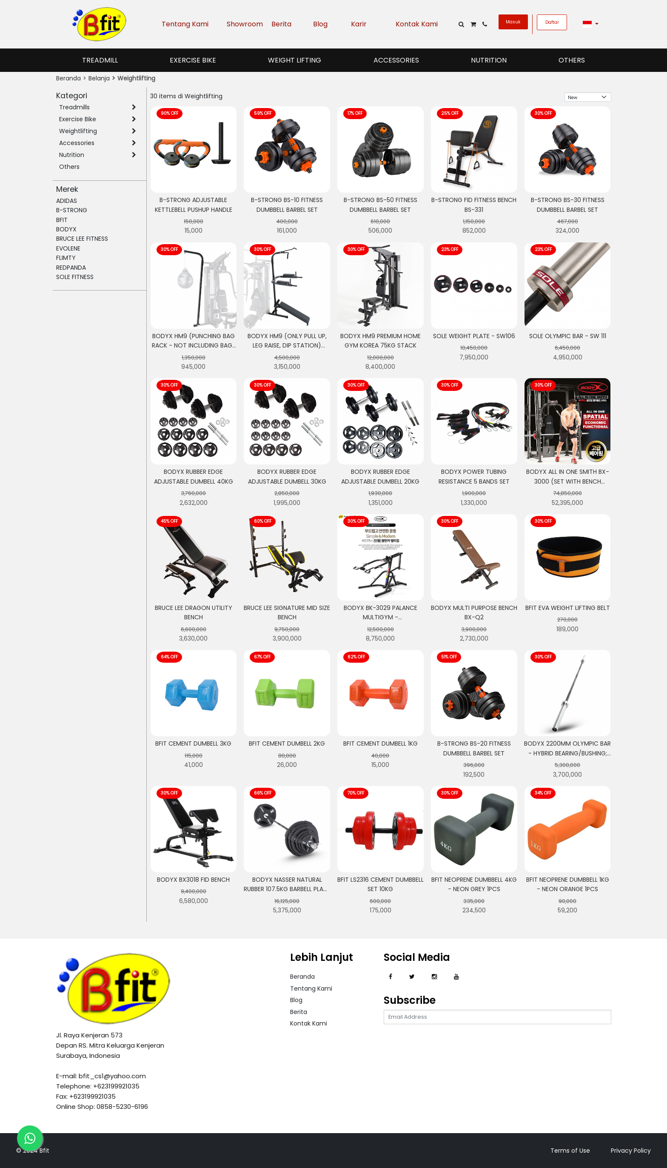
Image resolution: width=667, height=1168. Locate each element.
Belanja (99, 78)
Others (572, 60)
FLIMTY (66, 258)
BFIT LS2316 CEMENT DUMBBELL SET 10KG (380, 884)
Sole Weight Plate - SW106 (474, 336)
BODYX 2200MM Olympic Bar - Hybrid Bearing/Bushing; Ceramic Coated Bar (567, 753)
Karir (359, 24)
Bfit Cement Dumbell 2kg (287, 743)
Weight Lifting (294, 60)
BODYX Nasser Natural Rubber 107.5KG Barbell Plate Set (287, 889)
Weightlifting (78, 131)
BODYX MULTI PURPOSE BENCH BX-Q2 (474, 612)
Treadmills (74, 107)
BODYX (66, 229)
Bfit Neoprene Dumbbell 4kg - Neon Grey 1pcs (474, 884)
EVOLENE (68, 248)
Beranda (68, 78)
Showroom (243, 24)
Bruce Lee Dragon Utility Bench (193, 612)
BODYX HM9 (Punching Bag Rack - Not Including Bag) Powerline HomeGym (193, 345)
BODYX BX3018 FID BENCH (193, 879)
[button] (591, 24)
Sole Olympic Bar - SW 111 (567, 336)
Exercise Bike (193, 60)
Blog (320, 24)
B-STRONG (71, 210)
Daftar (552, 22)
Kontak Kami (417, 24)
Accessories (396, 60)
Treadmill (100, 60)
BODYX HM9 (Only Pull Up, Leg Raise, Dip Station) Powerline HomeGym (287, 345)
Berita (281, 24)
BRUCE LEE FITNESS (82, 238)
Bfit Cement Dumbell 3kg (193, 743)
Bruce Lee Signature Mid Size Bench (287, 612)
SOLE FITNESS (75, 277)
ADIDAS (66, 201)
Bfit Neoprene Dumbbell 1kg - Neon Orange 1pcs (567, 884)
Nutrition (489, 60)
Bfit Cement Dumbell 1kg (380, 743)
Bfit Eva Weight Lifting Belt (567, 608)
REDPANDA (71, 267)
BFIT (62, 220)
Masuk (513, 22)
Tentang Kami (185, 24)
